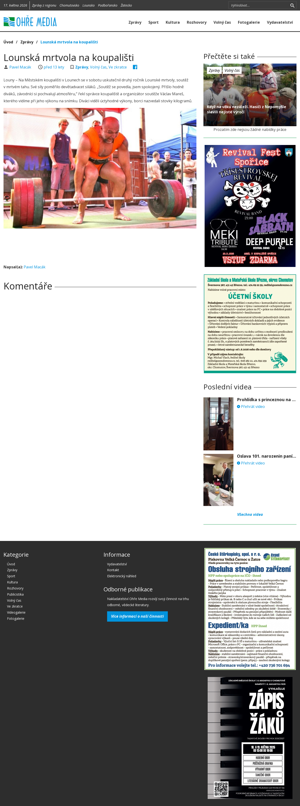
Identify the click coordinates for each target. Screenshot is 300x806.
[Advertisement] (100, 244)
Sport (153, 22)
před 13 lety (54, 67)
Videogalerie (16, 612)
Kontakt (113, 570)
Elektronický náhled (121, 576)
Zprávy (134, 22)
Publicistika (15, 594)
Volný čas (222, 22)
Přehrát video (251, 406)
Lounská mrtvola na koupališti (69, 42)
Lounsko (88, 5)
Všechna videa (250, 514)
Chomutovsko (69, 5)
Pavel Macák (20, 67)
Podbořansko (107, 5)
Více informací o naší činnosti (137, 616)
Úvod (8, 42)
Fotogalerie (249, 22)
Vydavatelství (280, 22)
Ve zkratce (118, 67)
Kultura (173, 22)
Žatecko (126, 5)
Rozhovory (196, 22)
